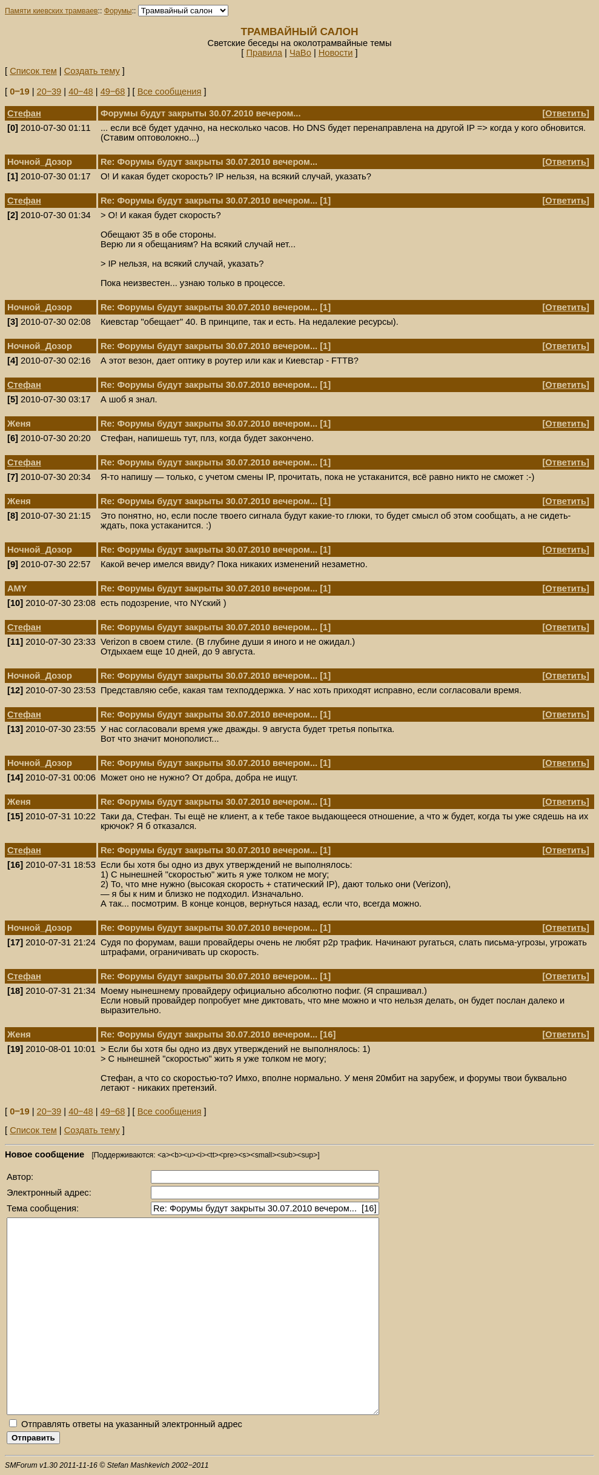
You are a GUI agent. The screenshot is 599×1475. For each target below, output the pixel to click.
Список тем (33, 71)
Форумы (118, 11)
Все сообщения (169, 91)
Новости (336, 53)
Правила (264, 53)
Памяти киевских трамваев (51, 11)
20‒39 (49, 91)
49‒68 (113, 91)
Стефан (24, 113)
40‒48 (80, 91)
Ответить (565, 113)
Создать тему (92, 71)
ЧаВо (300, 53)
